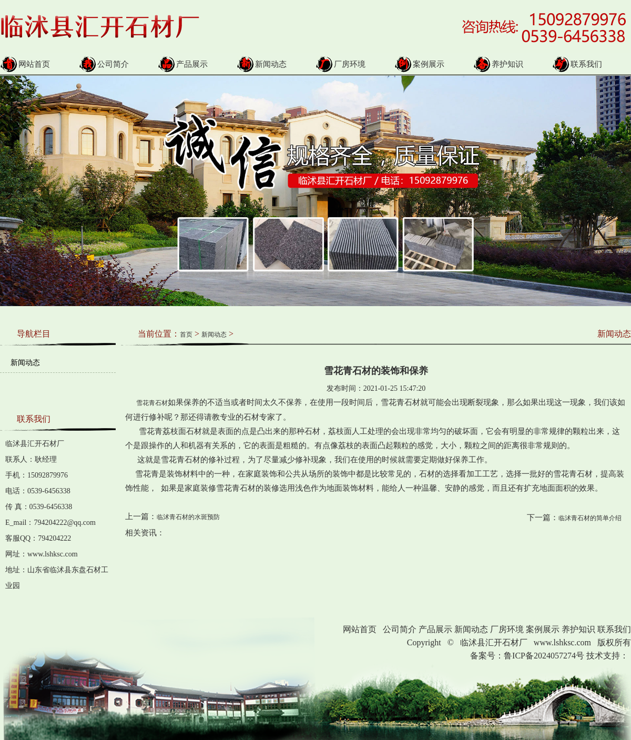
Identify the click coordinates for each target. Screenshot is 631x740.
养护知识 (498, 64)
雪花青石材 (146, 403)
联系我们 (577, 64)
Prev (6, 183)
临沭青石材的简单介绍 (590, 518)
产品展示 (183, 64)
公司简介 (104, 64)
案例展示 (419, 64)
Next (607, 183)
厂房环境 (340, 64)
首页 (186, 334)
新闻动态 (262, 64)
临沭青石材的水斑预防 (188, 517)
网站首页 (25, 64)
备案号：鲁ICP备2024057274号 (527, 655)
